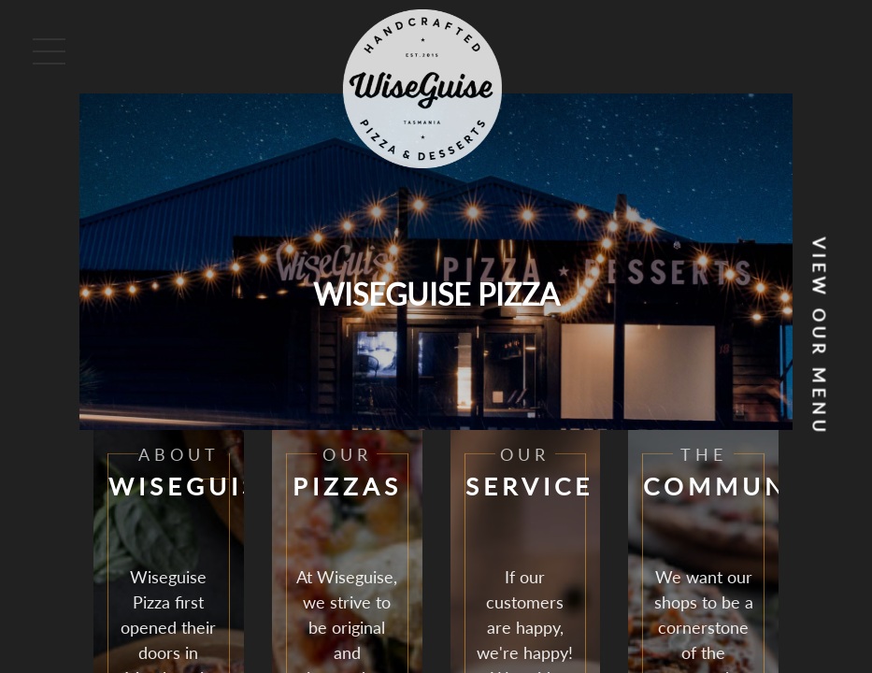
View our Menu (819, 337)
